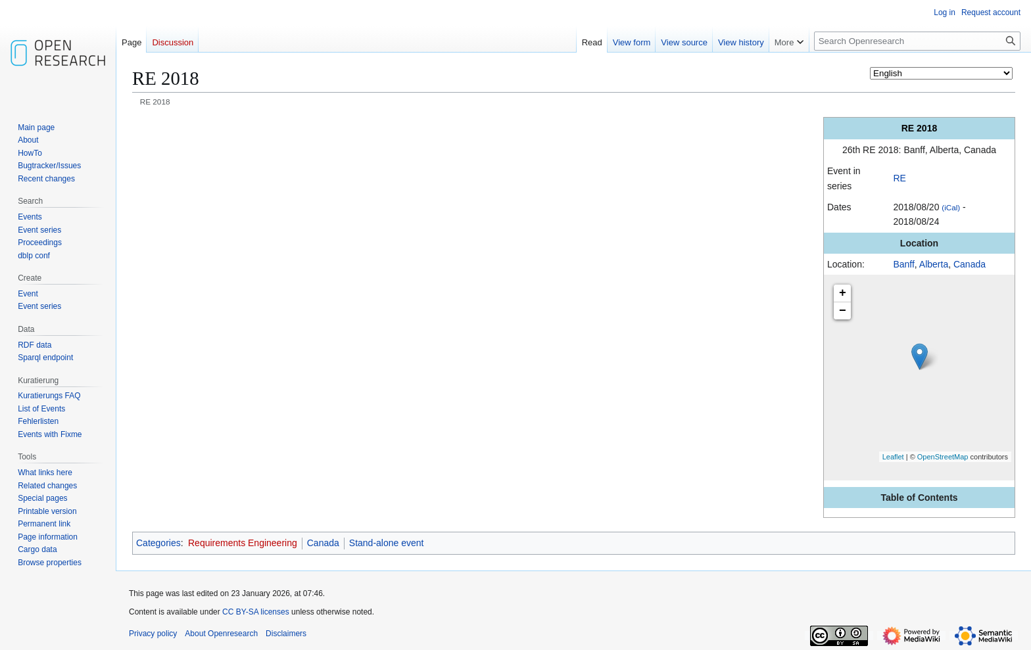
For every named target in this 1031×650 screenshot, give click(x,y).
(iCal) (951, 207)
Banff (903, 264)
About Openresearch (221, 633)
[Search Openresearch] (917, 41)
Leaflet (893, 457)
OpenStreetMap (943, 457)
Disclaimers (286, 633)
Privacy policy (153, 633)
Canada (969, 264)
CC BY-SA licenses (255, 611)
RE (899, 178)
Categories (158, 543)
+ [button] (842, 293)
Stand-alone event (386, 543)
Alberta (933, 264)
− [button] (842, 311)
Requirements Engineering (242, 543)
